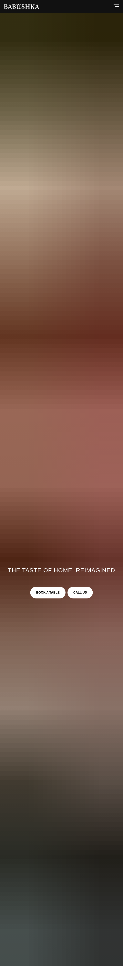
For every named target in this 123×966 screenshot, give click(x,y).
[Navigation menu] (116, 6)
